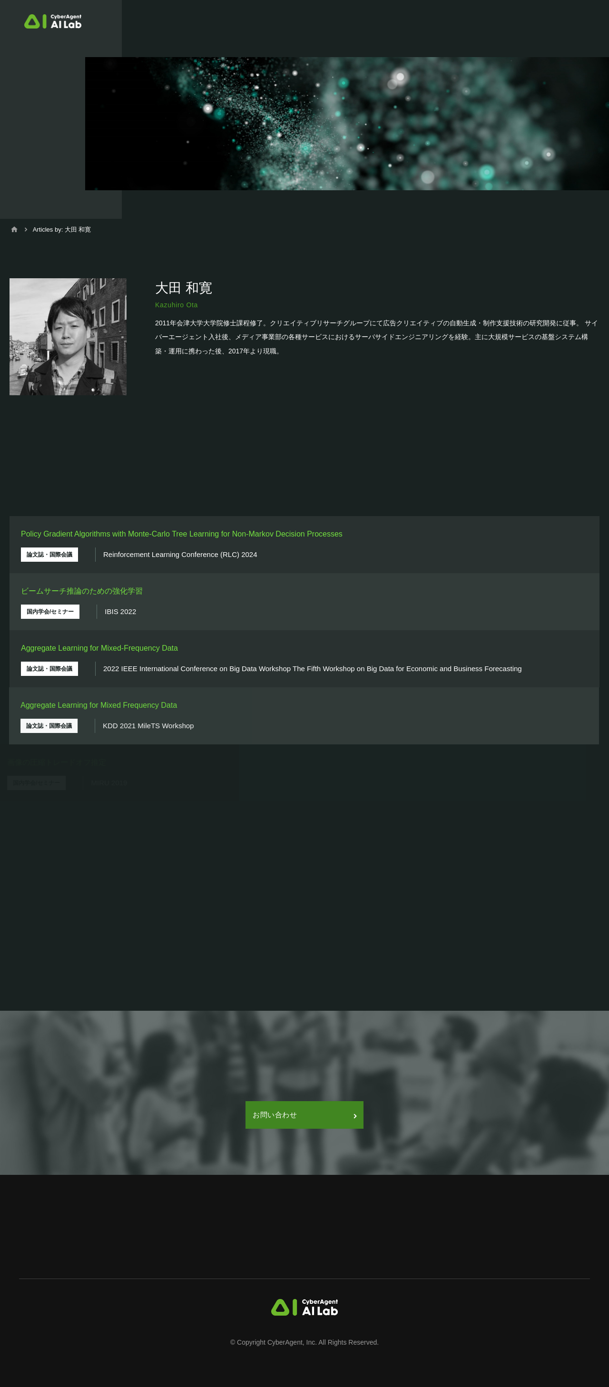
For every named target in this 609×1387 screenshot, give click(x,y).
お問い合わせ (304, 1115)
